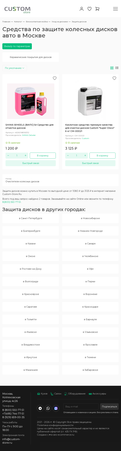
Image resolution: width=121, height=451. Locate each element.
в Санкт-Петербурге (30, 218)
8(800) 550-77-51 (11, 202)
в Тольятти (31, 319)
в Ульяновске (90, 332)
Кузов (42, 393)
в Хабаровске (90, 370)
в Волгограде (30, 281)
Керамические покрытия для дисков (31, 57)
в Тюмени (90, 357)
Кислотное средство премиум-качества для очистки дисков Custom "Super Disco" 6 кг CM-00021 (89, 128)
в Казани (31, 243)
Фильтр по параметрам (17, 46)
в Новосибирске (90, 218)
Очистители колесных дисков (60, 180)
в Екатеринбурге (30, 231)
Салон (56, 393)
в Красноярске (30, 294)
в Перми (90, 281)
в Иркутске (30, 357)
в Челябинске (90, 256)
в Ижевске (31, 332)
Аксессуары (97, 393)
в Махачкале (31, 370)
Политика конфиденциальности (55, 425)
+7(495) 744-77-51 (13, 413)
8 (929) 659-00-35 (13, 417)
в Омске (30, 256)
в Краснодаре (90, 306)
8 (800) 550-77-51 (13, 410)
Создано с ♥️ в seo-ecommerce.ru (55, 434)
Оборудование (75, 393)
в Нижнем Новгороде (90, 231)
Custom (85, 138)
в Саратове (30, 306)
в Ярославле (90, 344)
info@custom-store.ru (11, 441)
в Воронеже (90, 294)
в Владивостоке (31, 344)
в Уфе (90, 268)
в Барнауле (90, 319)
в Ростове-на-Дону (31, 268)
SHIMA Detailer (29, 135)
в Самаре (90, 243)
